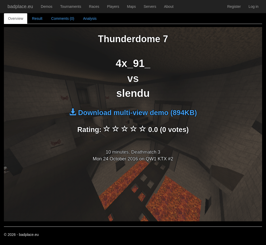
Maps (131, 6)
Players (113, 6)
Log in (253, 6)
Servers (150, 6)
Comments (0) (62, 18)
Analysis (90, 18)
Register (234, 6)
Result (37, 18)
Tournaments (70, 6)
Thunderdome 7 (133, 39)
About (169, 6)
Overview (15, 18)
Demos (46, 6)
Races (94, 6)
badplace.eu (20, 6)
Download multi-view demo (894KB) (133, 113)
